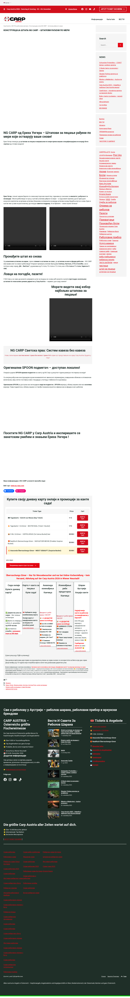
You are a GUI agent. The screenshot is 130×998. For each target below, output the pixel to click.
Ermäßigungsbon (98, 761)
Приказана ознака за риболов (110, 135)
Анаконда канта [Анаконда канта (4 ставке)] (106, 166)
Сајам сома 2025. (49, 866)
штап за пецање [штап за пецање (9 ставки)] (107, 269)
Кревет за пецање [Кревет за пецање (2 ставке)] (105, 191)
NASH (63, 750)
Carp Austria (7, 26)
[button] (7, 3)
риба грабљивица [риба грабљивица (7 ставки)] (107, 257)
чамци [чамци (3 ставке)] (115, 263)
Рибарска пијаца (9, 912)
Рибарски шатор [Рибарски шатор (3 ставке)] (105, 234)
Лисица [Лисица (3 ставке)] (102, 199)
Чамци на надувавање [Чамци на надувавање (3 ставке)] (107, 246)
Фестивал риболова (11, 943)
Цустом (25, 685)
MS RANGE (103, 108)
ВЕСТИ (121, 19)
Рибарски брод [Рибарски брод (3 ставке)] (113, 231)
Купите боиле (48, 871)
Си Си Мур (103, 105)
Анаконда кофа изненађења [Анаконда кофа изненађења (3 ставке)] (110, 168)
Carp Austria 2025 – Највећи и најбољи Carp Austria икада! (71, 812)
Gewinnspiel (96, 757)
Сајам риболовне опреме (13, 900)
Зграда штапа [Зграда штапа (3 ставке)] (111, 175)
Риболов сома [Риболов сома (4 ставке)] (105, 240)
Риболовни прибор (10, 972)
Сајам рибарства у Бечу (12, 883)
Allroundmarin (104, 102)
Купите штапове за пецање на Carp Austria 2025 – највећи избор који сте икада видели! (71, 731)
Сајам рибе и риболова (31, 852)
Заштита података (113, 976)
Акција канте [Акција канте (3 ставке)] (104, 161)
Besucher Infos (97, 746)
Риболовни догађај (30, 883)
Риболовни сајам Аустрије (32, 871)
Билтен (101, 119)
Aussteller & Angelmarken (102, 750)
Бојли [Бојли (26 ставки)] (102, 175)
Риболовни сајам (10, 857)
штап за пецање (42, 685)
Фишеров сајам (29, 857)
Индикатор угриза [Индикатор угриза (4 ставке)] (106, 178)
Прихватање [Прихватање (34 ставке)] (106, 219)
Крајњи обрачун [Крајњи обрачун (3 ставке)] (105, 189)
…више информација (28, 628)
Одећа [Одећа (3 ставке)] (113, 199)
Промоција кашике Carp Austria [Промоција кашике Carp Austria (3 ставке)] (108, 227)
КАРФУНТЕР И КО (11, 689)
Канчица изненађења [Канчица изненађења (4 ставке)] (108, 181)
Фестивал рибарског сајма (13, 878)
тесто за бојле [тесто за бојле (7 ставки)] (105, 262)
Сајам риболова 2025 (11, 869)
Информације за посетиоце (16, 769)
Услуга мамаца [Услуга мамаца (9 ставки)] (106, 243)
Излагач (8, 683)
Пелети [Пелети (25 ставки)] (103, 213)
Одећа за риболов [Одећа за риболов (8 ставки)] (107, 202)
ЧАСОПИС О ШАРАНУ (107, 141)
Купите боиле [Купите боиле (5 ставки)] (105, 194)
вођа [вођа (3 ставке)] (114, 249)
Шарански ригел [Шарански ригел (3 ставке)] (105, 249)
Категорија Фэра (105, 128)
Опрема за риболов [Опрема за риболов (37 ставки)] (105, 207)
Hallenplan (96, 754)
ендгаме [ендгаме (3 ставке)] (102, 254)
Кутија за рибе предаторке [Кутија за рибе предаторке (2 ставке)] (108, 197)
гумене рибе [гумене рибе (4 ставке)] (104, 251)
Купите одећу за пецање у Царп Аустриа (18, 687)
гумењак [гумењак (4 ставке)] (113, 251)
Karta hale (111, 19)
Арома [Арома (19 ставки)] (102, 171)
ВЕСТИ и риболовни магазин (20, 26)
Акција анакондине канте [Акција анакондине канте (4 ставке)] (109, 158)
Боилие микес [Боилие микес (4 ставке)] (113, 172)
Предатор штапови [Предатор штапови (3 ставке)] (106, 216)
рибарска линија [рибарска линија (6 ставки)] (106, 259)
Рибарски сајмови (10, 888)
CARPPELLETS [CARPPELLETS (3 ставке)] (104, 152)
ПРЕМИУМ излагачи (106, 132)
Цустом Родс (32, 685)
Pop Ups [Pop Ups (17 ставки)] (117, 155)
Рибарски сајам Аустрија (52, 852)
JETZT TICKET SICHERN (13, 839)
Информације (97, 19)
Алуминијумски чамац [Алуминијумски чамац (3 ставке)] (107, 163)
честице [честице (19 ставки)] (103, 265)
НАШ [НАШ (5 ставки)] (108, 199)
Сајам (101, 138)
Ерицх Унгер (9, 685)
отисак (103, 976)
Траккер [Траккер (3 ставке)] (115, 241)
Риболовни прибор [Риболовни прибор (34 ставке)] (110, 237)
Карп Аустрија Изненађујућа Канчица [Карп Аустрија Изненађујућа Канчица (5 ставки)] (109, 185)
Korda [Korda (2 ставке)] (113, 152)
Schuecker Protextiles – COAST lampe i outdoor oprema (69, 772)
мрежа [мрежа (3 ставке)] (108, 254)
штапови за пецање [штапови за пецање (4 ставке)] (107, 272)
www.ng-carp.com (17, 486)
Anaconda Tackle (67, 761)
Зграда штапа (18, 685)
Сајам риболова (9, 852)
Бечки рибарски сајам (31, 893)
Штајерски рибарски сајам (52, 857)
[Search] (120, 45)
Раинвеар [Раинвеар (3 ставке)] (103, 231)
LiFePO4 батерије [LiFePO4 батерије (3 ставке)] (105, 155)
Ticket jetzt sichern (99, 727)
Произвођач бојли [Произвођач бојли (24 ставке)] (109, 223)
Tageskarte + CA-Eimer (100, 730)
